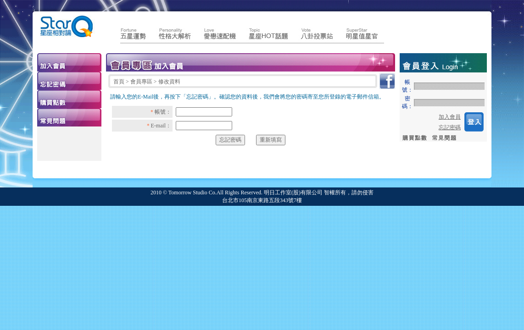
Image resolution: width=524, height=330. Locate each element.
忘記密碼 (450, 127)
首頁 (119, 81)
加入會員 (450, 117)
